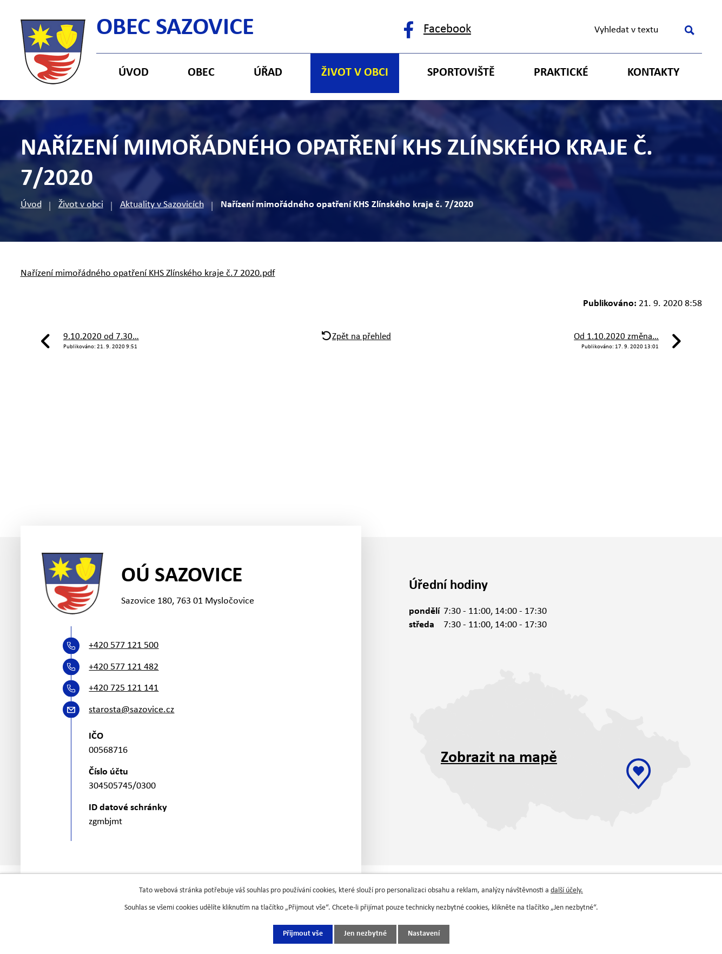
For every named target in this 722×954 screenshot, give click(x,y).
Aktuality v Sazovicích (162, 205)
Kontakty (653, 72)
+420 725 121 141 (123, 688)
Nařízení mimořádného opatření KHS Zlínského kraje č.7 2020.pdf (148, 273)
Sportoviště (461, 72)
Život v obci (80, 205)
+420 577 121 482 (123, 667)
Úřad (268, 72)
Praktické (561, 72)
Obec (201, 72)
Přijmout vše (303, 934)
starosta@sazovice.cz (131, 710)
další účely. (567, 890)
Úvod (31, 205)
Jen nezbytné (365, 934)
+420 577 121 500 (123, 645)
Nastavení (424, 934)
